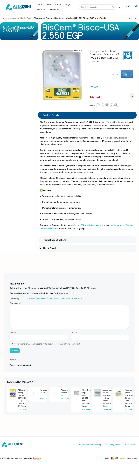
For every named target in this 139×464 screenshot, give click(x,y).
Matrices (13, 18)
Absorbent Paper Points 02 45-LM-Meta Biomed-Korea (129, 398)
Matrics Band (26, 18)
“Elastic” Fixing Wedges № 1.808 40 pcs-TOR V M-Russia (22, 398)
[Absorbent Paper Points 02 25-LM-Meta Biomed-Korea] (76, 393)
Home (4, 18)
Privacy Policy (130, 444)
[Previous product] (129, 18)
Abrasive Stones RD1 (64, 392)
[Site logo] (18, 7)
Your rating (15, 298)
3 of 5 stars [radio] (53, 298)
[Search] (97, 7)
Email (74, 332)
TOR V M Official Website (92, 225)
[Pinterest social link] (107, 105)
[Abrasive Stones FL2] (34, 393)
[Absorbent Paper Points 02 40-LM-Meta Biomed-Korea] (97, 393)
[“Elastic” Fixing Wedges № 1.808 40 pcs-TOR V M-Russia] (12, 393)
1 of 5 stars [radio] (30, 298)
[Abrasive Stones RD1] (55, 393)
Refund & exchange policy (90, 444)
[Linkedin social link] (112, 105)
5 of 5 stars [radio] (77, 298)
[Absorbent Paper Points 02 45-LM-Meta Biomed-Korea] (119, 393)
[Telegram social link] (116, 105)
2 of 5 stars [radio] (41, 298)
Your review (15, 303)
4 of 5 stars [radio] (65, 298)
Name (13, 332)
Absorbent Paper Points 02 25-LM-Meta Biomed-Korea (86, 398)
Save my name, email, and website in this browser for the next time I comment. (46, 344)
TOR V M (110, 122)
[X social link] (102, 105)
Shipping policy (113, 444)
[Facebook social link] (98, 105)
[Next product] (135, 18)
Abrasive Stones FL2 (43, 392)
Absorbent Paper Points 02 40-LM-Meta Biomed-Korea (108, 398)
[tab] (17, 282)
